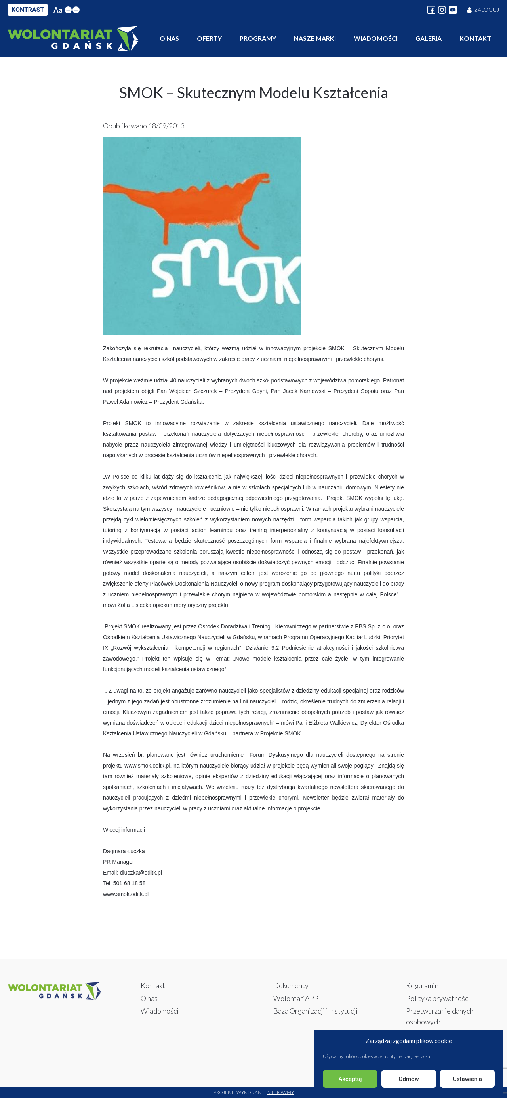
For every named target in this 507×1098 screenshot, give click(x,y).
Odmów (408, 1079)
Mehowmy (280, 1092)
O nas (169, 38)
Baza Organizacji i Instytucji (315, 1010)
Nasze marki (315, 38)
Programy (258, 38)
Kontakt (475, 38)
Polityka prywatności (438, 998)
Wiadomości (376, 38)
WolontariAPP (295, 998)
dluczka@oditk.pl (141, 872)
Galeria (429, 38)
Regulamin (422, 985)
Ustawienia (467, 1079)
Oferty (209, 38)
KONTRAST (27, 9)
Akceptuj (350, 1079)
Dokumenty (291, 985)
